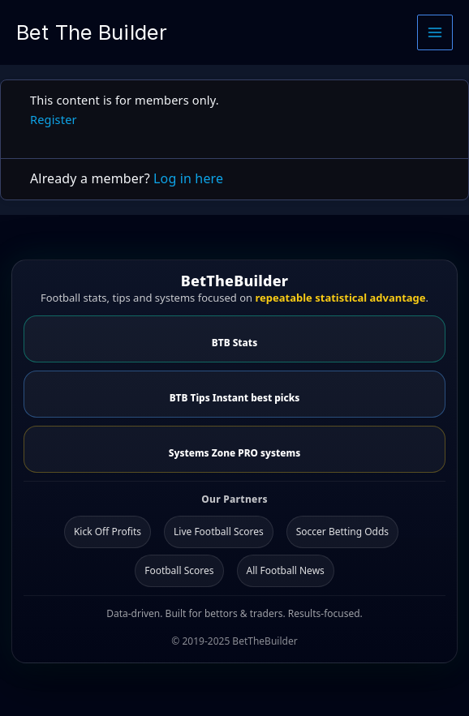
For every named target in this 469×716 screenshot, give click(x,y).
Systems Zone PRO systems (234, 452)
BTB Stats (234, 342)
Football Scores (178, 570)
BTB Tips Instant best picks (235, 397)
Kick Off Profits (107, 531)
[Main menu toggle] (435, 32)
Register (53, 119)
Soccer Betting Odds (342, 531)
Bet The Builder (91, 32)
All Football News (286, 570)
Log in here (188, 178)
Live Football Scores (219, 531)
